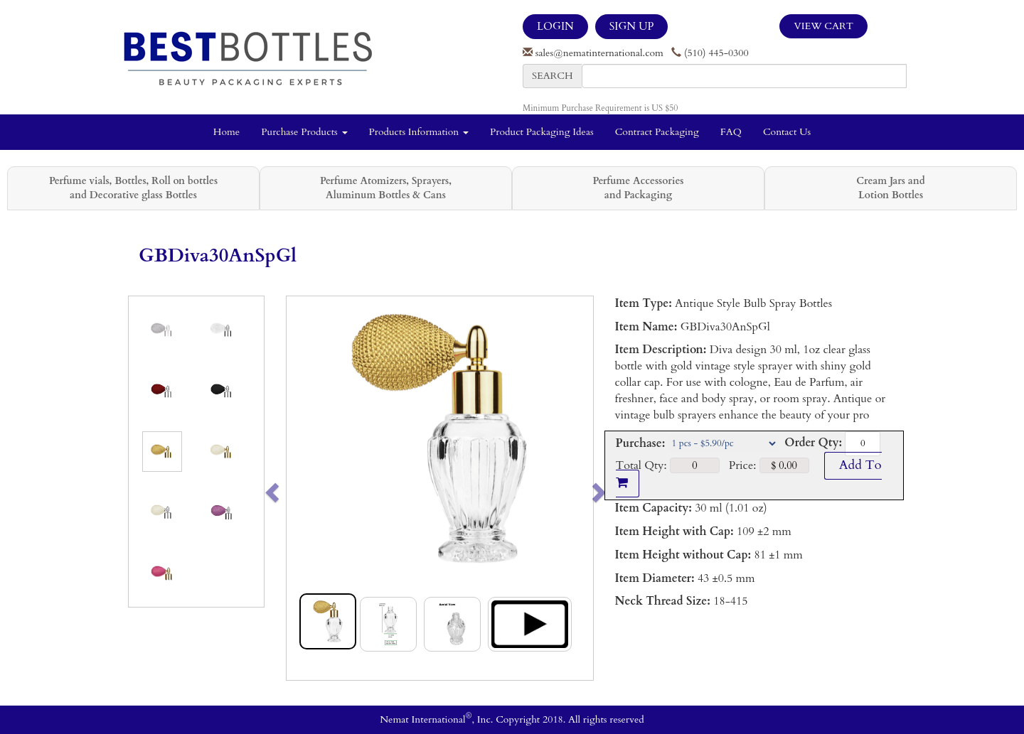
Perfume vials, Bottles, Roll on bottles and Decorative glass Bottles (133, 188)
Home (226, 132)
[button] (302, 488)
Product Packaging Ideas (542, 132)
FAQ (731, 132)
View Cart (823, 26)
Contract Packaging (657, 132)
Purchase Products (304, 132)
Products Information (419, 132)
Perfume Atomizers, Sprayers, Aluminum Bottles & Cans (386, 188)
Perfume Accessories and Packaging (637, 188)
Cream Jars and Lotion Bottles (890, 188)
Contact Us (787, 132)
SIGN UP (631, 26)
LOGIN (555, 26)
